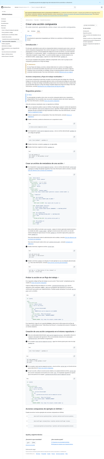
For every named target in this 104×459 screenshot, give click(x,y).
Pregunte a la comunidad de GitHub (60, 442)
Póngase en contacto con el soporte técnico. (62, 444)
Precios (53, 453)
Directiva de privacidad (30, 445)
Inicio (4, 11)
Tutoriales (36, 20)
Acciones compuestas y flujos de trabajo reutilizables (45, 77)
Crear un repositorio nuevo (35, 112)
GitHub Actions (7, 14)
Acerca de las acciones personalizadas (57, 262)
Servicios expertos (60, 453)
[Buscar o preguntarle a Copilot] (53, 7)
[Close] (100, 2)
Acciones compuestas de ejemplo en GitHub (44, 409)
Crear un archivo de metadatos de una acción (45, 163)
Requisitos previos (34, 91)
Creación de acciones (45, 20)
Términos (38, 453)
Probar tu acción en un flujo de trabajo (42, 277)
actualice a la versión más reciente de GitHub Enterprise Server (77, 14)
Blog (67, 453)
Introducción (32, 44)
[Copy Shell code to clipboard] (74, 124)
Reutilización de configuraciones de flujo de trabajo (51, 86)
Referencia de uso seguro (66, 72)
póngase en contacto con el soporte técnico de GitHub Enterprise (53, 15)
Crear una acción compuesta (51, 101)
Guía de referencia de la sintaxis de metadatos (40, 170)
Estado (48, 453)
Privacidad (43, 453)
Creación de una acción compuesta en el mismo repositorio (51, 331)
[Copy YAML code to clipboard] (74, 175)
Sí (28, 442)
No (33, 442)
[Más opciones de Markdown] (96, 25)
